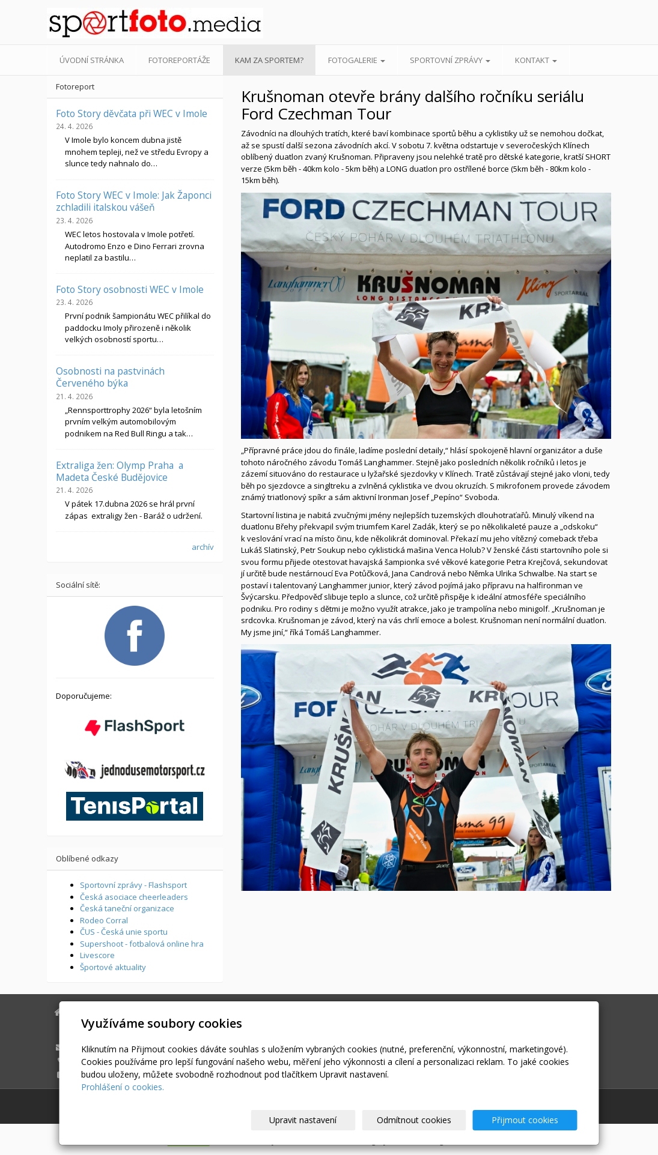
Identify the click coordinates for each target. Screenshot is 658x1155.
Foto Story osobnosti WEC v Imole (130, 289)
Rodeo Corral (104, 920)
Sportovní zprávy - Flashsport (133, 884)
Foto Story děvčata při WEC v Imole (131, 113)
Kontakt (536, 60)
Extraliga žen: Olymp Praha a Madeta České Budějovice (119, 471)
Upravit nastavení (334, 1120)
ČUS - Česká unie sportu (124, 931)
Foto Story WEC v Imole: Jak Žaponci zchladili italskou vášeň (134, 201)
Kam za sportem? (269, 60)
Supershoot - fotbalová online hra (142, 943)
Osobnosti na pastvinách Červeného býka (110, 377)
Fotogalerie (356, 60)
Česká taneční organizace (127, 908)
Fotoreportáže (179, 60)
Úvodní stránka (91, 60)
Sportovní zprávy (450, 60)
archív (203, 546)
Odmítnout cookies (432, 1120)
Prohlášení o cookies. (122, 1087)
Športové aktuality (113, 967)
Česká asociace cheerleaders (134, 896)
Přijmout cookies (531, 1120)
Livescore (97, 955)
